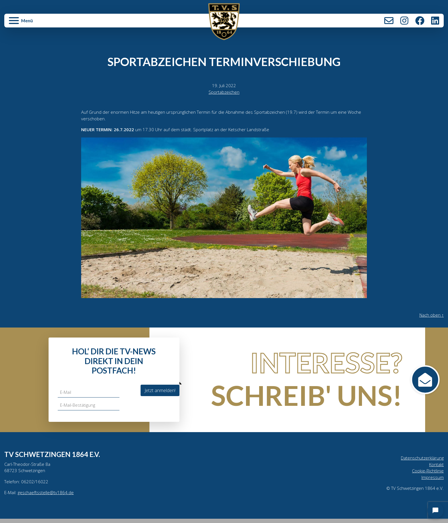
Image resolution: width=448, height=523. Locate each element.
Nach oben (430, 317)
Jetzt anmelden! (160, 392)
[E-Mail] (89, 394)
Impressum (432, 481)
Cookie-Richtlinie (427, 474)
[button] (78, 23)
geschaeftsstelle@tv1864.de (47, 497)
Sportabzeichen (224, 92)
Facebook (419, 20)
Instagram (404, 20)
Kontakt (388, 20)
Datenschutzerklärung (421, 460)
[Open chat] (435, 510)
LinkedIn (435, 20)
